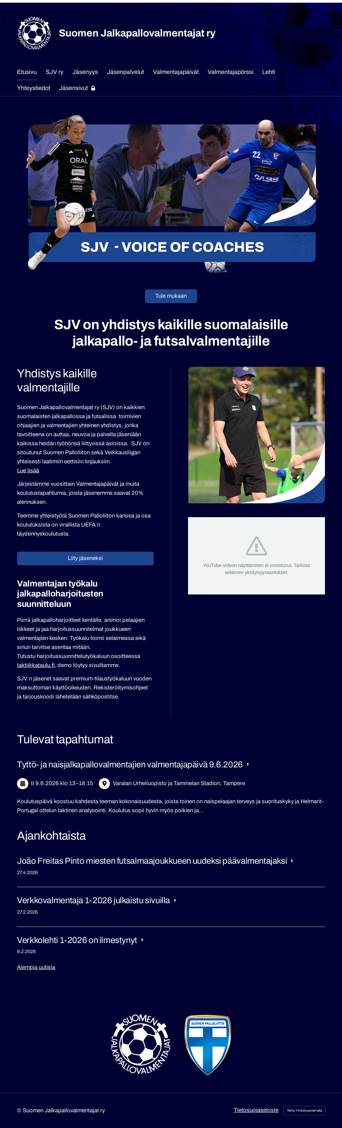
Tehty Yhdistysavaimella (304, 1110)
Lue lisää (28, 470)
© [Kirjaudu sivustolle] (20, 1110)
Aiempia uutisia (36, 967)
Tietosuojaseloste (256, 1110)
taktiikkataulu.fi (35, 665)
